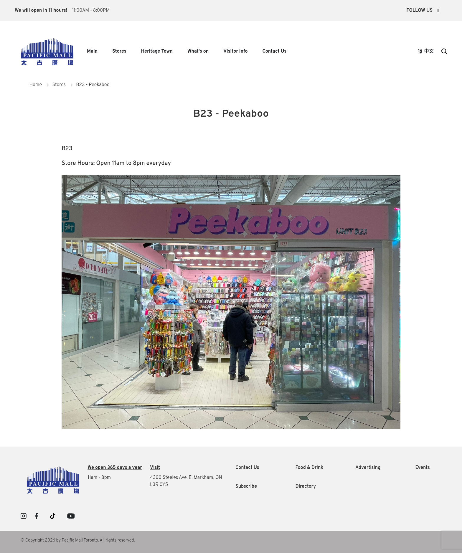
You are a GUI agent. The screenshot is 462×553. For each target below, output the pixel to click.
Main (92, 51)
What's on (198, 51)
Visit (155, 468)
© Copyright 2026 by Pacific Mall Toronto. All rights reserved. (78, 540)
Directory (306, 486)
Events (422, 468)
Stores (119, 51)
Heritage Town (157, 51)
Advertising (367, 468)
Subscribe (246, 486)
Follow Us (422, 11)
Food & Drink (310, 468)
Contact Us (274, 51)
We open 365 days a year (115, 468)
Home (35, 85)
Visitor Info (235, 51)
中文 (426, 51)
